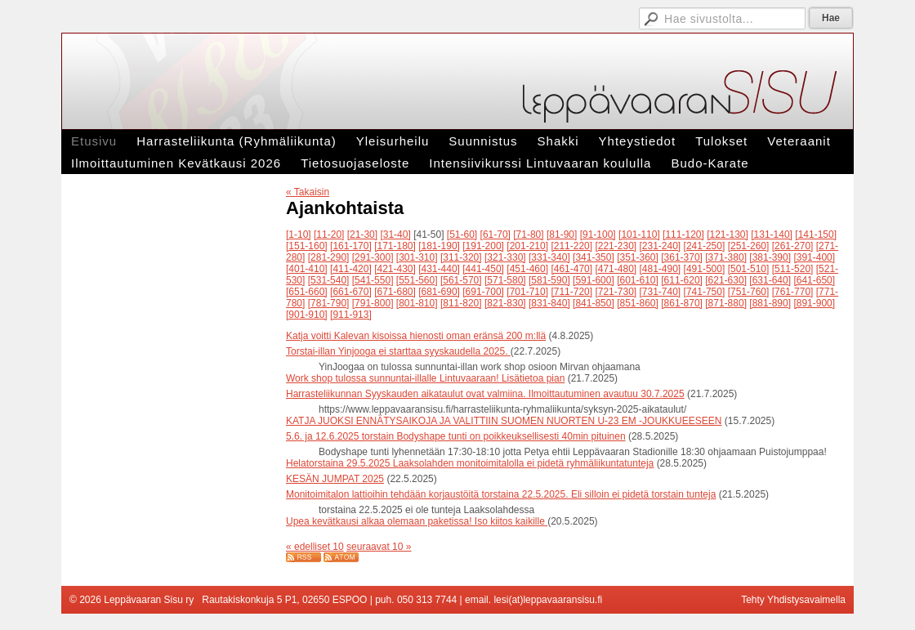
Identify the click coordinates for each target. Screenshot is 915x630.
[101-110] (639, 234)
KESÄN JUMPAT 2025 (335, 479)
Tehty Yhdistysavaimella (793, 599)
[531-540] (329, 280)
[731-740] (660, 291)
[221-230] (615, 246)
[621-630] (726, 280)
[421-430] (395, 269)
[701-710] (527, 291)
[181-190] (439, 246)
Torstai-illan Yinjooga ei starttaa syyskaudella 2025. (398, 351)
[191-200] (483, 246)
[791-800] (373, 303)
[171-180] (395, 246)
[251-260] (749, 246)
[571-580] (505, 280)
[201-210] (527, 246)
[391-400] (814, 257)
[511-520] (793, 269)
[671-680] (395, 291)
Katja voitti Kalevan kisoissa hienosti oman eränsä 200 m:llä (416, 336)
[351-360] (637, 257)
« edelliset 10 (315, 546)
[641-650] (814, 280)
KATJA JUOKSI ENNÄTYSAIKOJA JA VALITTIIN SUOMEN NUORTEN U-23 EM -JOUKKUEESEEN (503, 421)
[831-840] (549, 303)
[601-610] (637, 280)
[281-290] (329, 257)
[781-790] (329, 303)
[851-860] (637, 303)
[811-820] (461, 303)
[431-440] (439, 269)
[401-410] (307, 269)
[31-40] (395, 234)
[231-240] (660, 246)
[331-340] (549, 257)
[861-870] (682, 303)
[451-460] (527, 269)
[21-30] (362, 234)
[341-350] (593, 257)
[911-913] (351, 314)
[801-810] (417, 303)
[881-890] (770, 303)
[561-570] (461, 280)
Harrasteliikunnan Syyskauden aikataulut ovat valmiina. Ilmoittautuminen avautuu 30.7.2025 (485, 394)
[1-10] (298, 234)
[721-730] (615, 291)
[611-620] (682, 280)
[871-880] (726, 303)
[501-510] (749, 269)
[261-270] (793, 246)
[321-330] (505, 257)
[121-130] (727, 234)
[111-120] (683, 234)
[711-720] (571, 291)
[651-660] (307, 291)
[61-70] (495, 234)
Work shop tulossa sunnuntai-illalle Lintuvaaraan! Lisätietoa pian (425, 378)
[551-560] (417, 280)
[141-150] (816, 234)
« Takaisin (307, 192)
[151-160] (307, 246)
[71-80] (528, 234)
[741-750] (704, 291)
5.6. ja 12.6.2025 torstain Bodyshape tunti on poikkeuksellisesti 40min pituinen (456, 436)
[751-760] (749, 291)
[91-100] (598, 234)
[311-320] (461, 257)
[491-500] (704, 269)
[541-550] (373, 280)
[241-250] (704, 246)
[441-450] (483, 269)
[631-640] (770, 280)
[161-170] (351, 246)
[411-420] (351, 269)
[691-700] (483, 291)
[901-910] (307, 314)
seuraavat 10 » (378, 546)
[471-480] (615, 269)
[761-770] (793, 291)
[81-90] (562, 234)
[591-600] (593, 280)
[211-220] (571, 246)
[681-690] (439, 291)
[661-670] (351, 291)
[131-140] (771, 234)
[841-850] (593, 303)
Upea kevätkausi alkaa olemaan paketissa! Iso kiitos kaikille (416, 521)
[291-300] (373, 257)
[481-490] (660, 269)
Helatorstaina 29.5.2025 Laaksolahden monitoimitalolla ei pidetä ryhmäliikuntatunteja (470, 463)
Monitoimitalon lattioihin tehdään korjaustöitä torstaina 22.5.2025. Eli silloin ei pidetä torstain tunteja (501, 494)
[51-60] (462, 234)
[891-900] (814, 303)
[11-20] (329, 234)
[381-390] (770, 257)
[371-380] (726, 257)
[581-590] (549, 280)
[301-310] (417, 257)
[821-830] (505, 303)
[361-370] (682, 257)
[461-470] (571, 269)
